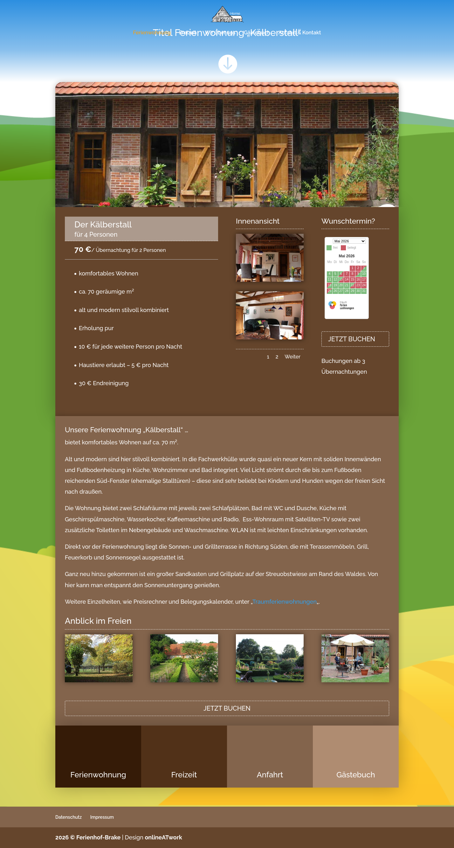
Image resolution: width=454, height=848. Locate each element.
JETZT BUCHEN (351, 339)
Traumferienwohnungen (284, 601)
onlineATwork (163, 837)
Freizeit (187, 33)
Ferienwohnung (151, 33)
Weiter (292, 357)
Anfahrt (270, 774)
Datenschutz (68, 817)
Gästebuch (257, 33)
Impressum (102, 817)
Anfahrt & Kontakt (300, 33)
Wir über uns (220, 33)
